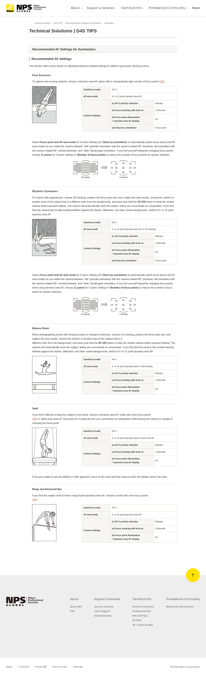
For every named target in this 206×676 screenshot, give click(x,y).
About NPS (76, 606)
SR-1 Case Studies (142, 624)
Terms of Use (59, 666)
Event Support (102, 611)
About (75, 8)
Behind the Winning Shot (180, 606)
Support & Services (100, 8)
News (196, 8)
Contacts (23, 666)
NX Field (136, 620)
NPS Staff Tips (139, 615)
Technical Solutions (143, 606)
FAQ (72, 611)
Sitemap (78, 666)
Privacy (40, 666)
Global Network (102, 615)
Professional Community (167, 8)
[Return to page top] (193, 575)
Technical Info (131, 8)
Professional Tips (141, 611)
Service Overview (104, 606)
